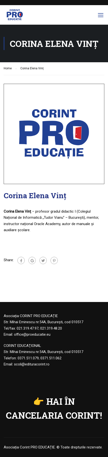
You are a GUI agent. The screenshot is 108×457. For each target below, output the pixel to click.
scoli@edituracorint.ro (31, 364)
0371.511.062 (50, 358)
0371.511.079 (28, 358)
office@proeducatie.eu (32, 334)
